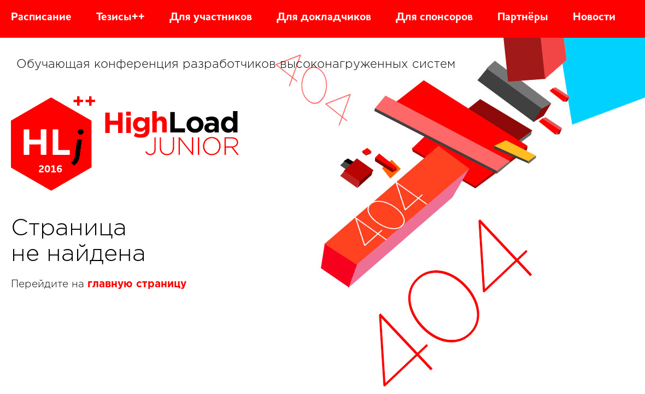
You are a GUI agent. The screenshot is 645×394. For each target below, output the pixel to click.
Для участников (210, 17)
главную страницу (136, 284)
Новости (594, 17)
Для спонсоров (434, 17)
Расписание (41, 17)
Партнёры (522, 17)
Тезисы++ (120, 17)
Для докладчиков (324, 17)
